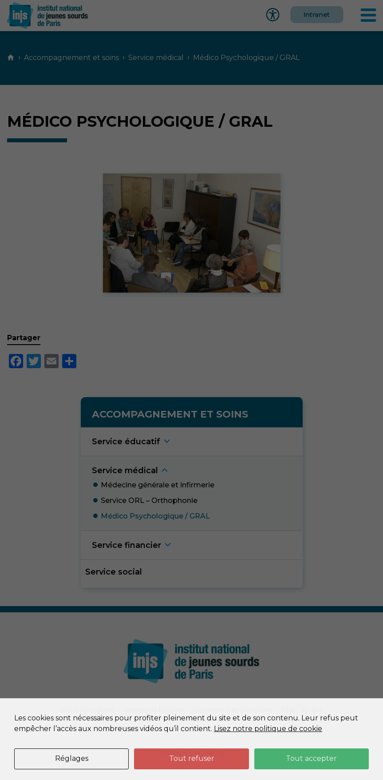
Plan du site (302, 710)
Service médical (156, 57)
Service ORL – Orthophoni (149, 500)
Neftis (214, 752)
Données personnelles (232, 710)
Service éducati (126, 441)
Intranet (317, 15)
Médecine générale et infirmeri (157, 485)
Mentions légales (154, 710)
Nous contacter (87, 710)
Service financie (126, 545)
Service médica (125, 470)
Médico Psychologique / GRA (155, 516)
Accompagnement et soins (71, 57)
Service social (113, 571)
